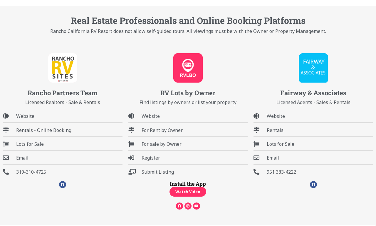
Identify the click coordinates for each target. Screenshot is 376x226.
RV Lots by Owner (188, 92)
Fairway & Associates (313, 92)
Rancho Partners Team (63, 92)
